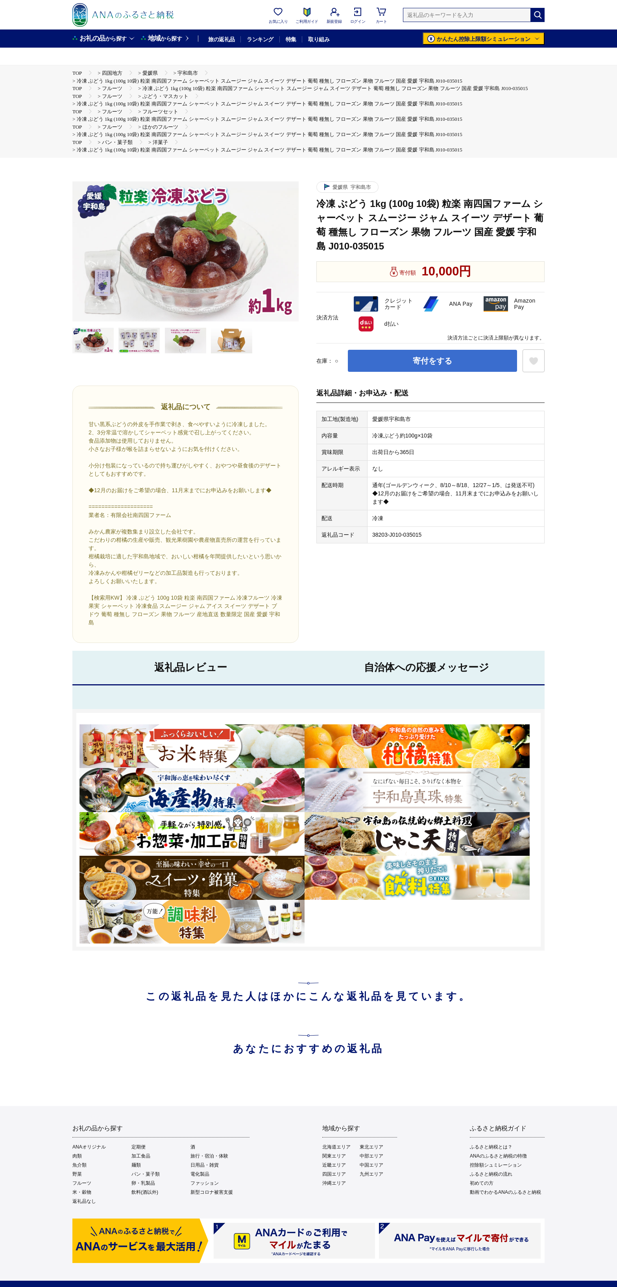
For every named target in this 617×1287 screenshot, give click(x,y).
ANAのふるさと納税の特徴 (498, 1156)
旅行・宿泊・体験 (209, 1156)
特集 (291, 39)
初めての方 (481, 1183)
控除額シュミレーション (496, 1165)
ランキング (260, 39)
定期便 (138, 1147)
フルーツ (81, 1183)
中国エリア (371, 1165)
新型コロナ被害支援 (211, 1192)
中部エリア (371, 1156)
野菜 (77, 1174)
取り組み (318, 39)
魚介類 (79, 1165)
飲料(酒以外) (144, 1192)
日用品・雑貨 (204, 1165)
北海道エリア (336, 1147)
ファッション (204, 1183)
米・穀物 (81, 1192)
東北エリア (371, 1147)
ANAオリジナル (89, 1147)
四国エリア (334, 1174)
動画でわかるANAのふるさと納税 (505, 1192)
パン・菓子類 (145, 1174)
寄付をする (432, 360)
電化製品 (199, 1174)
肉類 (77, 1156)
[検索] (537, 15)
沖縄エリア (334, 1183)
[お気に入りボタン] (534, 360)
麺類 (136, 1165)
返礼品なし (84, 1201)
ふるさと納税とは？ (491, 1147)
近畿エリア (334, 1165)
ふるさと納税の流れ (491, 1174)
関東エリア (334, 1156)
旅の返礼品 (221, 39)
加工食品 (140, 1156)
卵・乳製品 (143, 1183)
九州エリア (371, 1174)
